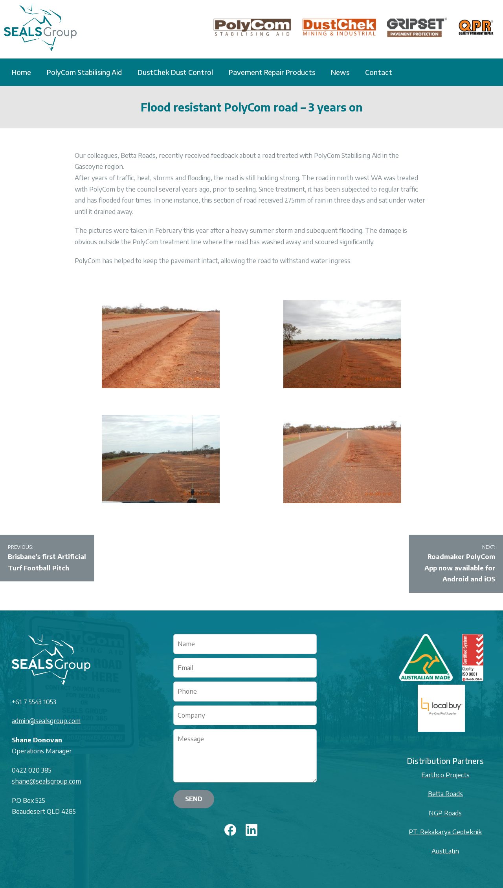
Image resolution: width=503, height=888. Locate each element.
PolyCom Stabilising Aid (84, 72)
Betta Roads (445, 793)
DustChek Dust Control (175, 72)
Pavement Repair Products (272, 72)
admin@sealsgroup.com (46, 720)
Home (21, 72)
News (340, 72)
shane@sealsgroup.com (46, 781)
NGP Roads (445, 813)
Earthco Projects (445, 775)
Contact (378, 72)
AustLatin (445, 851)
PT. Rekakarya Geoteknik (445, 832)
